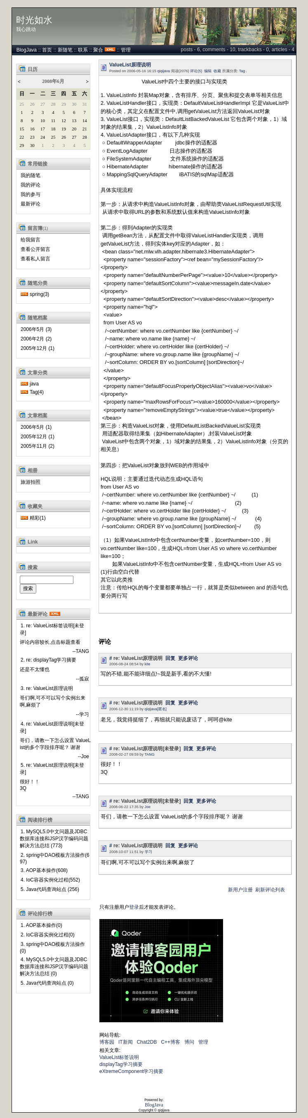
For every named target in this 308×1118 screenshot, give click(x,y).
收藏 (217, 71)
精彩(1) (38, 518)
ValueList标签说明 (119, 1057)
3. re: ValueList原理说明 (47, 688)
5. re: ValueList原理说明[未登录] (52, 768)
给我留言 (30, 240)
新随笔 (65, 50)
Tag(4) (37, 392)
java (34, 384)
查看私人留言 (35, 259)
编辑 (208, 71)
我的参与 (30, 194)
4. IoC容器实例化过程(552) (50, 880)
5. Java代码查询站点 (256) (50, 889)
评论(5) (196, 71)
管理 (126, 50)
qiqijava (164, 71)
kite (147, 664)
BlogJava (26, 50)
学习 (148, 852)
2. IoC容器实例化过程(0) (48, 935)
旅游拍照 (30, 482)
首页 (47, 50)
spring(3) (39, 294)
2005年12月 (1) (37, 348)
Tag (242, 71)
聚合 (98, 50)
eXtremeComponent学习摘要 (131, 1071)
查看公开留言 (35, 249)
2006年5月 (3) (36, 329)
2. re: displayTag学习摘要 (48, 660)
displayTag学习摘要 (121, 1064)
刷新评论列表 (270, 890)
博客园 (106, 1042)
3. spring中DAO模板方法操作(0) (52, 947)
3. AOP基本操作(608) (44, 870)
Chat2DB (147, 1042)
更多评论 (188, 658)
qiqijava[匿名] (156, 709)
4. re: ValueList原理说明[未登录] (52, 727)
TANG (149, 754)
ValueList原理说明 (130, 65)
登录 (134, 907)
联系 (83, 50)
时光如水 (34, 20)
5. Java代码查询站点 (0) (47, 983)
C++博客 (170, 1042)
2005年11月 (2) (37, 446)
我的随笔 (30, 175)
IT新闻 (125, 1042)
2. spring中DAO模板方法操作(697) (54, 858)
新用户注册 (240, 890)
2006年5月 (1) (36, 427)
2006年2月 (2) (36, 339)
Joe (148, 807)
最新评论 (30, 204)
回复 (170, 658)
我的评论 (30, 185)
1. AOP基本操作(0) (41, 925)
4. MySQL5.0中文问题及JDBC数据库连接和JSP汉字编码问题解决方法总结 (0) (54, 966)
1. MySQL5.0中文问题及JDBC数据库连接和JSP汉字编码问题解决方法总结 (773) (54, 839)
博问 (189, 1042)
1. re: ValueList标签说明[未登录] (52, 629)
